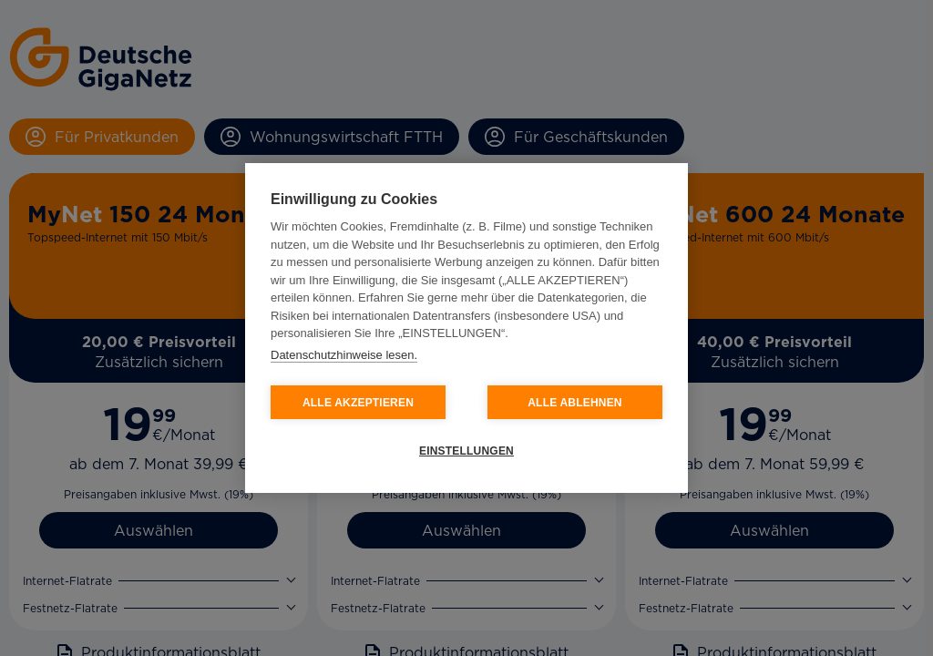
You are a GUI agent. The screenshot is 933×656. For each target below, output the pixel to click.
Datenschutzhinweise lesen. (344, 355)
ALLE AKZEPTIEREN (358, 402)
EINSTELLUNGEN (466, 451)
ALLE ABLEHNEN (575, 402)
